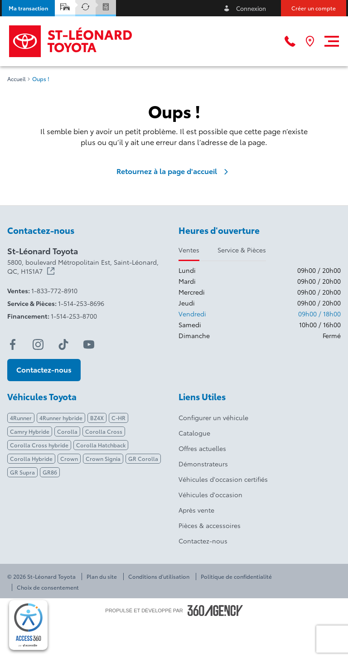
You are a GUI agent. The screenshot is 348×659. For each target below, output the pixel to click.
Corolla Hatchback (101, 445)
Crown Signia (103, 458)
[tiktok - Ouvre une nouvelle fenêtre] (63, 344)
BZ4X (97, 418)
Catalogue (194, 432)
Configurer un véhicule (213, 417)
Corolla (67, 431)
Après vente (196, 509)
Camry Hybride (29, 431)
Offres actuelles (202, 448)
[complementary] (28, 625)
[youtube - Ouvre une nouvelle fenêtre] (88, 344)
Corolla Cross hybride (39, 445)
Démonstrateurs (203, 463)
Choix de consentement (48, 587)
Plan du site (102, 576)
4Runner (21, 418)
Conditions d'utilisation (158, 576)
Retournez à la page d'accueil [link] (174, 171)
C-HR (118, 418)
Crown (69, 458)
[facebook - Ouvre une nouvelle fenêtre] (12, 344)
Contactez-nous (203, 540)
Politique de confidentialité (236, 576)
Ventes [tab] (189, 249)
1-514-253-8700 (74, 315)
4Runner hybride (60, 418)
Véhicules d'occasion (210, 494)
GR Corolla (143, 458)
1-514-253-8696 (81, 303)
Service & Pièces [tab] (242, 249)
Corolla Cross (103, 431)
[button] (28, 8)
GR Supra (22, 472)
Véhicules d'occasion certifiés (223, 479)
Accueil (16, 78)
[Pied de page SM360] (215, 610)
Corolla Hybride (31, 458)
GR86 (50, 472)
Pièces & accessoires (210, 525)
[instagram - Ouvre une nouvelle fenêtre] (38, 344)
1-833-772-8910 (54, 290)
